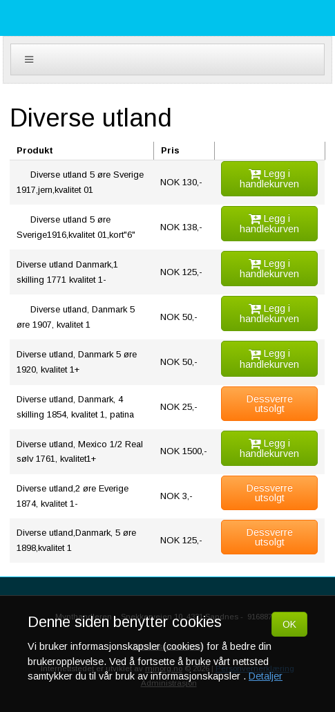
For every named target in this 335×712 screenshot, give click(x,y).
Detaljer (266, 676)
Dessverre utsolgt (270, 403)
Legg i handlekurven (269, 178)
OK (289, 624)
